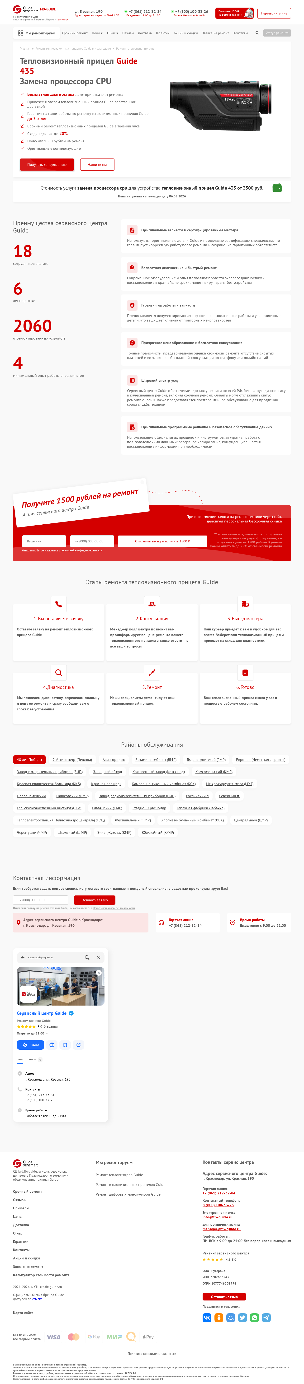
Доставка (145, 33)
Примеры (21, 1208)
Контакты (240, 33)
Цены (97, 33)
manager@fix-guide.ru (222, 1228)
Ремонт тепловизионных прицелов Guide (131, 1184)
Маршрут (30, 1045)
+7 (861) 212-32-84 (145, 11)
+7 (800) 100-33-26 (191, 11)
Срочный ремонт (74, 33)
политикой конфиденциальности (81, 550)
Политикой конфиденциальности (114, 908)
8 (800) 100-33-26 (218, 1204)
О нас (112, 33)
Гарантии (163, 33)
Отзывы (128, 33)
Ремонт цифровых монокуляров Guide (128, 1194)
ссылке (37, 1299)
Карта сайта (23, 1312)
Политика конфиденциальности (152, 1353)
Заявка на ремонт (215, 33)
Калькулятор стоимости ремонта (41, 1275)
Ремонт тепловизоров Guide (119, 1174)
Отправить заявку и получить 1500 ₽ (162, 541)
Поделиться (207, 1317)
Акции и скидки (186, 33)
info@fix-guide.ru (218, 1217)
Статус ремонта (277, 33)
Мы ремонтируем (36, 33)
